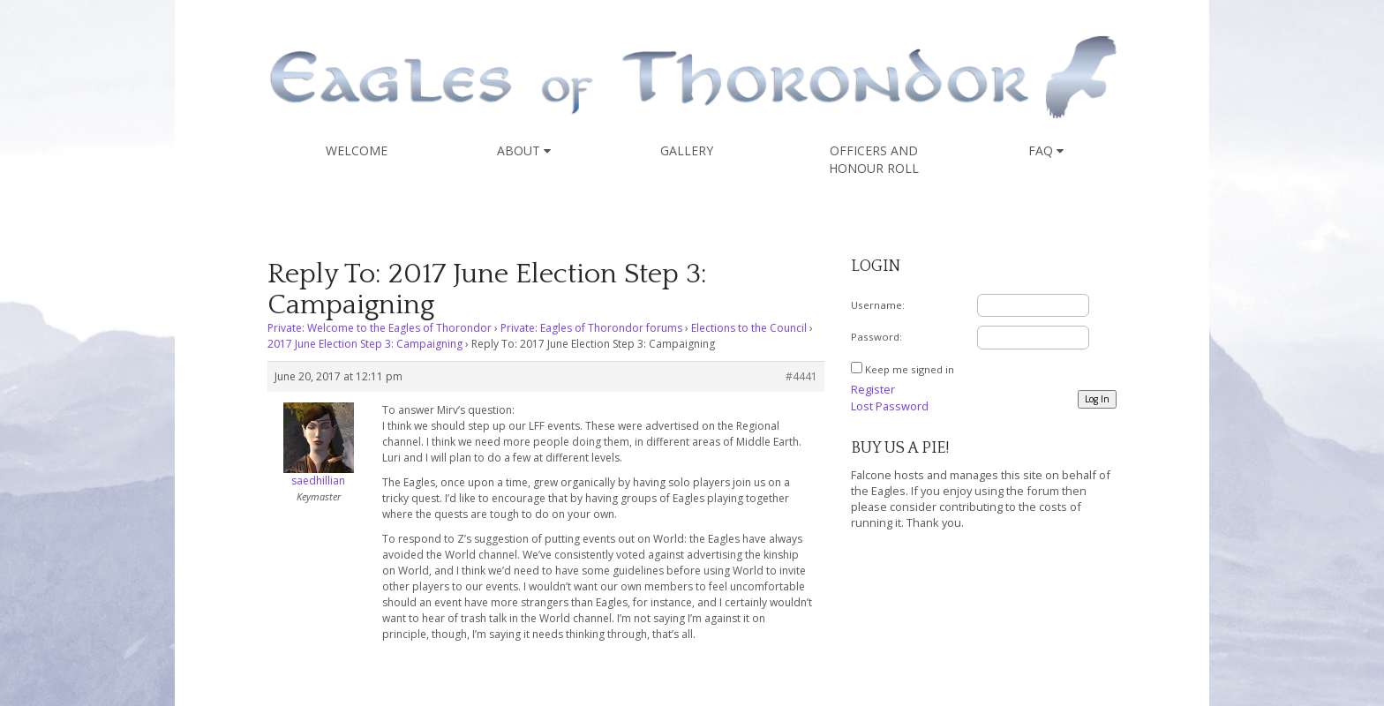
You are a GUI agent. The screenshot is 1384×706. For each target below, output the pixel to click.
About (524, 150)
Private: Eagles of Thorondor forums (591, 327)
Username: (878, 305)
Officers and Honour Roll (874, 159)
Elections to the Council (749, 327)
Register (873, 389)
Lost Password (890, 406)
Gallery (686, 150)
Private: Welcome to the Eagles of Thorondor (379, 327)
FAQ (1046, 150)
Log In (1097, 399)
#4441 (801, 376)
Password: (876, 336)
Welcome (356, 150)
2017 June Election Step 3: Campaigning (365, 343)
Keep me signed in (909, 369)
